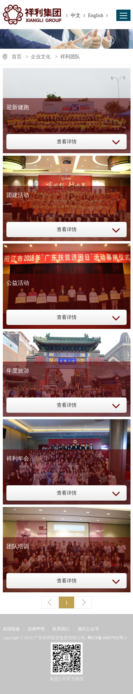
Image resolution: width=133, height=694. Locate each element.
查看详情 (67, 141)
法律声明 (36, 628)
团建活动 (17, 195)
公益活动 (17, 283)
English (95, 15)
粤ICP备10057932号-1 (107, 637)
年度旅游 (17, 371)
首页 (17, 56)
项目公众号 (88, 628)
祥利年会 (17, 458)
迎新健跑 (17, 107)
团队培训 (17, 546)
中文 (76, 15)
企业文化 (41, 56)
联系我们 (61, 628)
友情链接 (11, 628)
